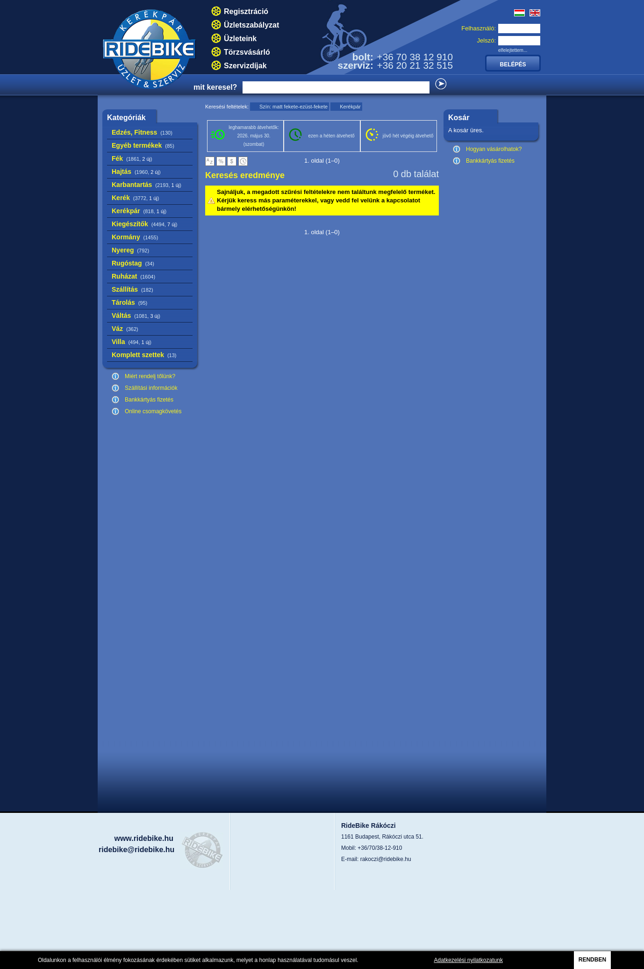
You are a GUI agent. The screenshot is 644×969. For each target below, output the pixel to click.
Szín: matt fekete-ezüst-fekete (293, 106)
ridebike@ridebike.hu (136, 850)
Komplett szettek (144, 355)
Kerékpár (139, 211)
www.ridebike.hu (143, 838)
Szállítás (132, 289)
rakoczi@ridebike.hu (385, 859)
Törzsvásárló (247, 52)
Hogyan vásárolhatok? (494, 149)
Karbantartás (146, 184)
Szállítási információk (151, 388)
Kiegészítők (144, 224)
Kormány (135, 237)
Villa (131, 341)
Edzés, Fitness (142, 132)
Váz (125, 328)
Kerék (135, 197)
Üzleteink (240, 39)
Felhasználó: (478, 28)
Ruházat (133, 276)
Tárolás (129, 302)
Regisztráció (246, 11)
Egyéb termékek (143, 145)
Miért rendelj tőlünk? (150, 376)
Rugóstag (133, 263)
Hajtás (136, 171)
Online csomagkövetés (153, 411)
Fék (132, 158)
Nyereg (130, 250)
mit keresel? (215, 87)
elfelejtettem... (512, 50)
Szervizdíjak (245, 66)
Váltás (136, 315)
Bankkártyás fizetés (149, 399)
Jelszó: (486, 40)
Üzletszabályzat (251, 25)
